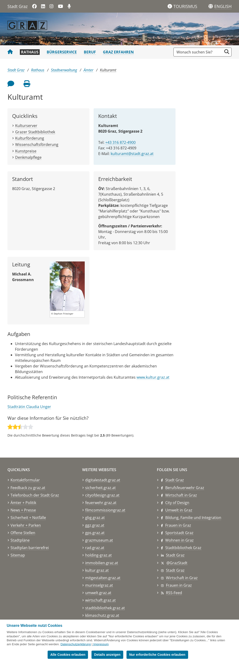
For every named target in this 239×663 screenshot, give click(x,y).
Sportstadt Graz (179, 532)
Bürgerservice (62, 52)
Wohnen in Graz (179, 540)
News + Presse (23, 510)
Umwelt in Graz (178, 510)
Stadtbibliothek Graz (183, 547)
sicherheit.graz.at (100, 487)
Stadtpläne (20, 540)
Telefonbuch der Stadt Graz (35, 495)
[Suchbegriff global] (199, 52)
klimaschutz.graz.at (102, 615)
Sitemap (18, 555)
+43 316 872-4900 (120, 142)
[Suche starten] (226, 51)
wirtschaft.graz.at (100, 600)
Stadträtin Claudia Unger (29, 406)
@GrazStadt (176, 562)
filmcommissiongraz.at (105, 510)
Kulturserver (26, 125)
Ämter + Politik (23, 502)
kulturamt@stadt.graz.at (132, 153)
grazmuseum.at (99, 540)
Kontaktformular (25, 480)
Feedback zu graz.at (28, 487)
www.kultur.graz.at (153, 377)
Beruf (90, 52)
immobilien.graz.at (101, 562)
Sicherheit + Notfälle (28, 517)
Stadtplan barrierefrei (30, 547)
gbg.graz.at (95, 517)
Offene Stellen (23, 532)
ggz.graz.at (94, 525)
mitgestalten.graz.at (102, 577)
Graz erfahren (118, 52)
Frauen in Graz (178, 525)
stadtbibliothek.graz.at (105, 607)
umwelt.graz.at (98, 592)
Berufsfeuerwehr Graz (184, 487)
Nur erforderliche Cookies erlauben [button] (157, 654)
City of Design (177, 502)
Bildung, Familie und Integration (193, 517)
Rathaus (30, 52)
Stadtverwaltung (64, 70)
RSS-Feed (174, 592)
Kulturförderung (29, 138)
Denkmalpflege (28, 157)
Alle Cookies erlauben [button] (67, 654)
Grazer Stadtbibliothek (35, 131)
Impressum (101, 644)
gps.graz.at (95, 532)
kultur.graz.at (97, 570)
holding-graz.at (98, 555)
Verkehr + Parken (26, 525)
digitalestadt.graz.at (102, 480)
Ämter (88, 70)
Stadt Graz (17, 6)
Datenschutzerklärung (75, 644)
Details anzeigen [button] (107, 654)
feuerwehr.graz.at (100, 502)
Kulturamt (108, 70)
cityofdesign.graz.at (102, 495)
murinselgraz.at (99, 585)
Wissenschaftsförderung (36, 144)
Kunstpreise (25, 151)
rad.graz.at (94, 547)
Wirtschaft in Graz (181, 495)
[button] (223, 6)
